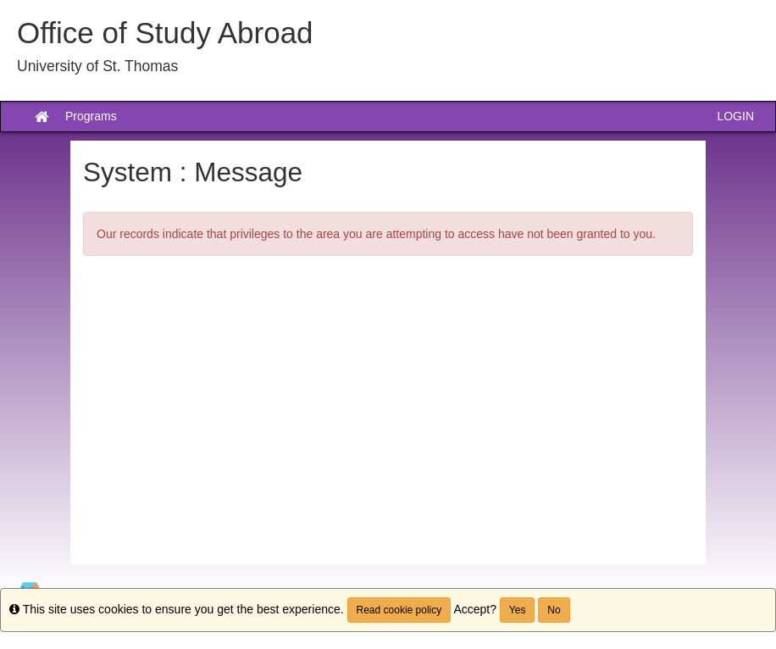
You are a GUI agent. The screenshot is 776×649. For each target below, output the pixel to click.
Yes (517, 610)
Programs (91, 116)
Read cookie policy (399, 610)
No (553, 610)
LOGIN (735, 116)
